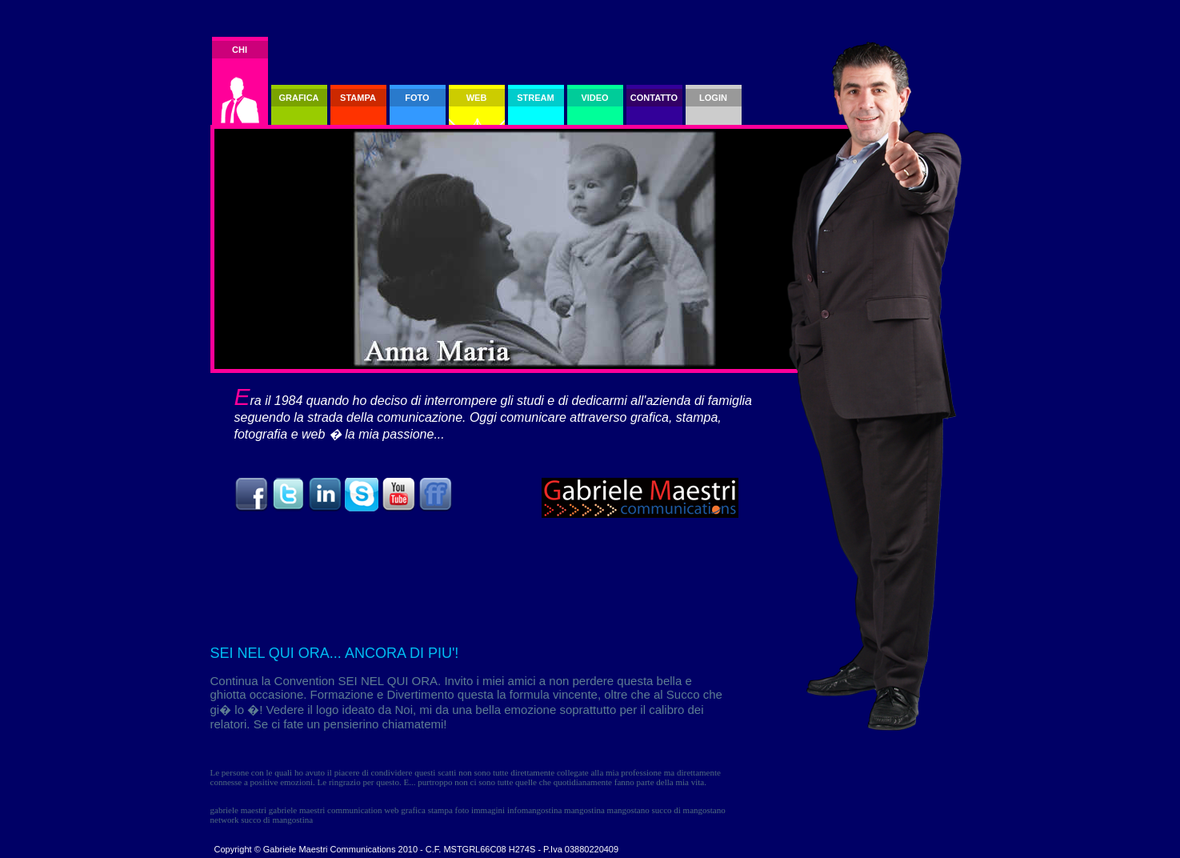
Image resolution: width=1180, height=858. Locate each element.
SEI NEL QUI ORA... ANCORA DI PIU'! (334, 653)
